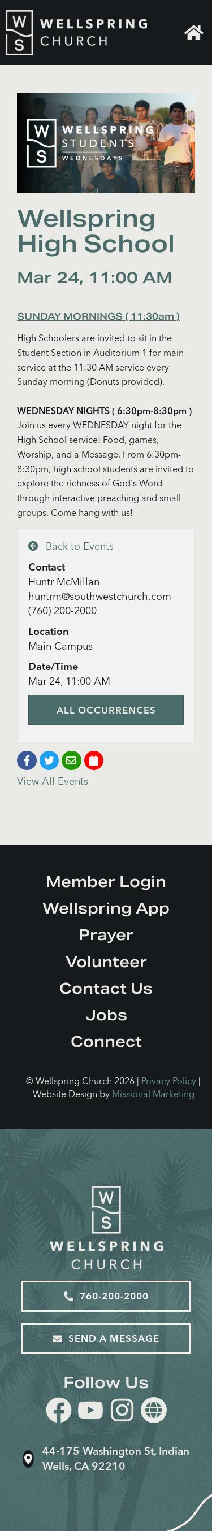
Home (194, 32)
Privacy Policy (168, 1080)
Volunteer (106, 961)
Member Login (106, 881)
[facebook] (59, 1412)
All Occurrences (106, 710)
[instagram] (122, 1412)
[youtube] (90, 1412)
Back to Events (71, 546)
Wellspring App (106, 908)
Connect (106, 1041)
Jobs (106, 1015)
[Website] (154, 1410)
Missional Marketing (153, 1093)
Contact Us (106, 988)
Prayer (106, 934)
